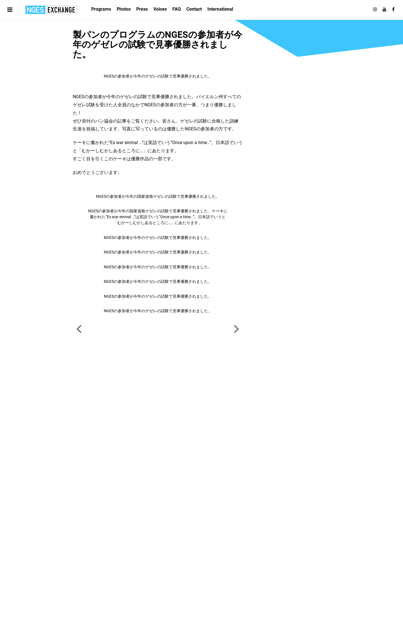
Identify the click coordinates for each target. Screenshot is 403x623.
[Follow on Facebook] (393, 9)
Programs (101, 9)
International (220, 9)
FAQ (176, 9)
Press (142, 9)
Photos (124, 9)
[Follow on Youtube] (384, 9)
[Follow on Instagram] (375, 9)
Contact (194, 9)
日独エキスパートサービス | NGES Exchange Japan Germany (51, 10)
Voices (160, 9)
